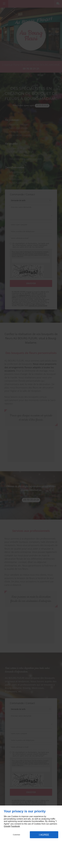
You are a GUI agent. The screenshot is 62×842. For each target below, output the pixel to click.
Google (7, 826)
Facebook (15, 826)
